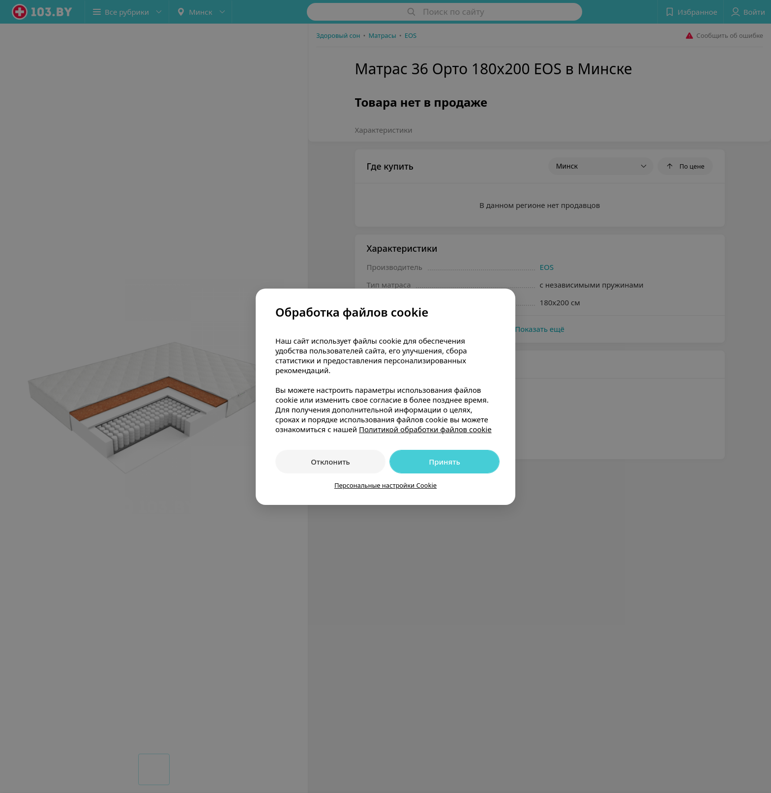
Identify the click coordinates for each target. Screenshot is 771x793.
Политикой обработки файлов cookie (425, 429)
